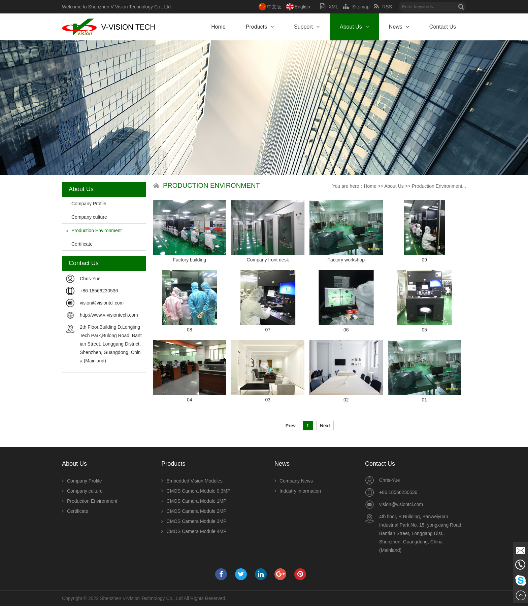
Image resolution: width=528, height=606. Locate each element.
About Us (354, 27)
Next (325, 425)
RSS (383, 6)
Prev (291, 425)
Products (260, 27)
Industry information (297, 491)
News (399, 27)
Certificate (79, 244)
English (302, 6)
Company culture (86, 217)
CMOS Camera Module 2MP (193, 511)
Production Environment (94, 230)
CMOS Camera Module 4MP (193, 531)
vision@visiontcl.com (102, 303)
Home (218, 27)
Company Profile (86, 203)
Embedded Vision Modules (191, 481)
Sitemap (356, 6)
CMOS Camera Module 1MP (193, 501)
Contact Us (442, 27)
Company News (293, 481)
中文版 (274, 6)
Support (307, 27)
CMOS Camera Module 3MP (193, 521)
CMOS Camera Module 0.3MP (195, 491)
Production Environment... (439, 186)
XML (329, 6)
